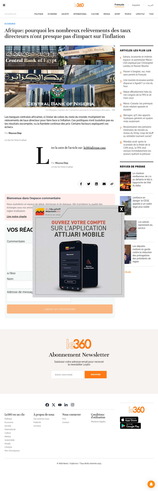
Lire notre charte (17, 236)
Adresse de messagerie (22, 311)
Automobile (10, 459)
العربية (150, 5)
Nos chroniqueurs (12, 470)
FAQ (64, 438)
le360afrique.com (95, 167)
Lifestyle (140, 33)
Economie (52, 33)
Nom (10, 298)
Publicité (37, 442)
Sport (117, 33)
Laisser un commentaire (60, 328)
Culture (95, 33)
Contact (65, 442)
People (128, 33)
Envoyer (95, 394)
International (80, 33)
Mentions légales (98, 441)
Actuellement (10, 33)
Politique (38, 33)
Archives (37, 445)
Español (136, 5)
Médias (107, 33)
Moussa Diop (15, 152)
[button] (151, 484)
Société (65, 33)
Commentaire (16, 260)
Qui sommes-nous (41, 438)
